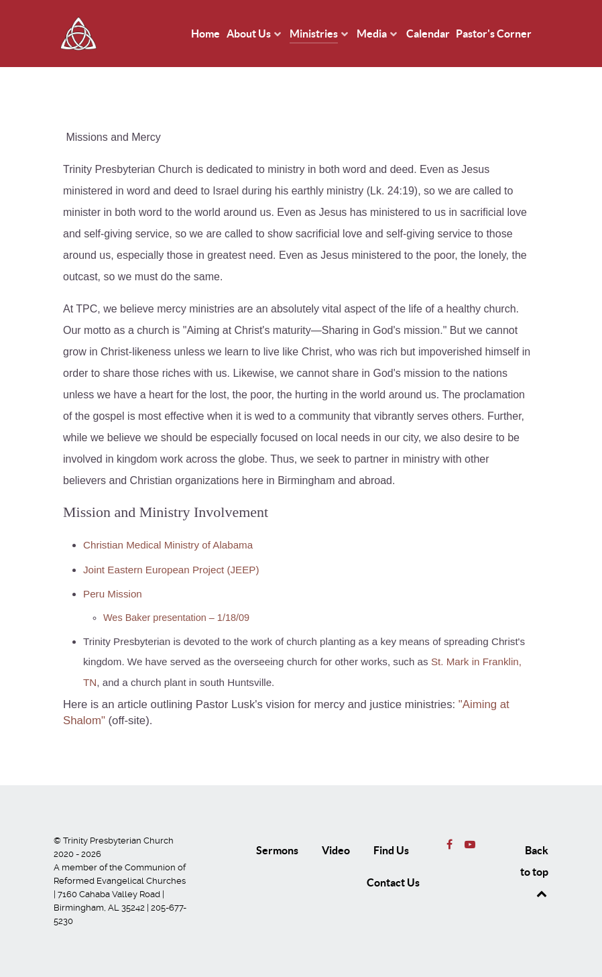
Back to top (534, 871)
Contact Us (393, 882)
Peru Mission (112, 593)
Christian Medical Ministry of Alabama (168, 545)
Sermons (277, 850)
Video (336, 850)
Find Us (391, 850)
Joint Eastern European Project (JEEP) (171, 569)
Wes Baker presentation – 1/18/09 (176, 617)
